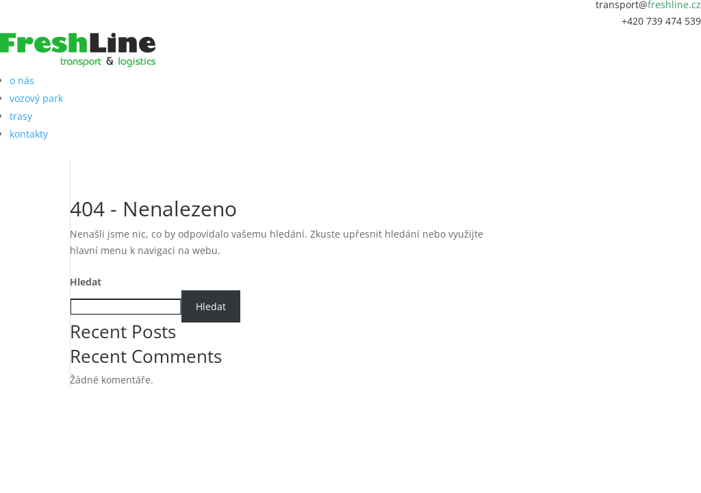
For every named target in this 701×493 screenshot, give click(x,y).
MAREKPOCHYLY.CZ (377, 392)
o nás (22, 80)
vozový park (36, 98)
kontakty (29, 133)
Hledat (85, 281)
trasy (21, 116)
